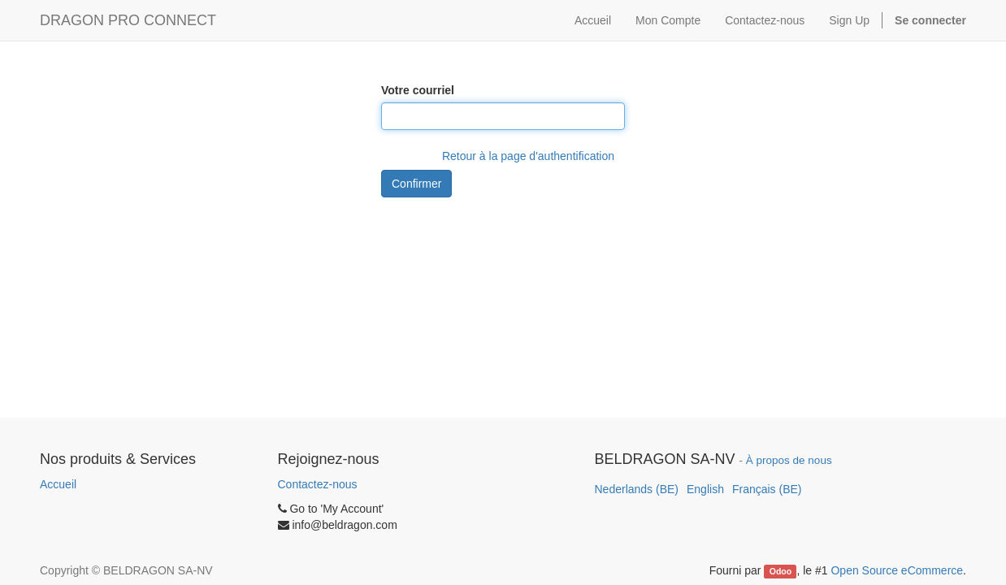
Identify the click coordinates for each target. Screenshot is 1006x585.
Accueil (58, 484)
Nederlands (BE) (637, 489)
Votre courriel (417, 90)
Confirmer (416, 183)
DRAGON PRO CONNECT (128, 20)
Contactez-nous (318, 484)
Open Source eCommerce (896, 570)
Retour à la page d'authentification (528, 156)
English (705, 489)
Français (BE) (767, 489)
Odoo (780, 571)
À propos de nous (789, 460)
